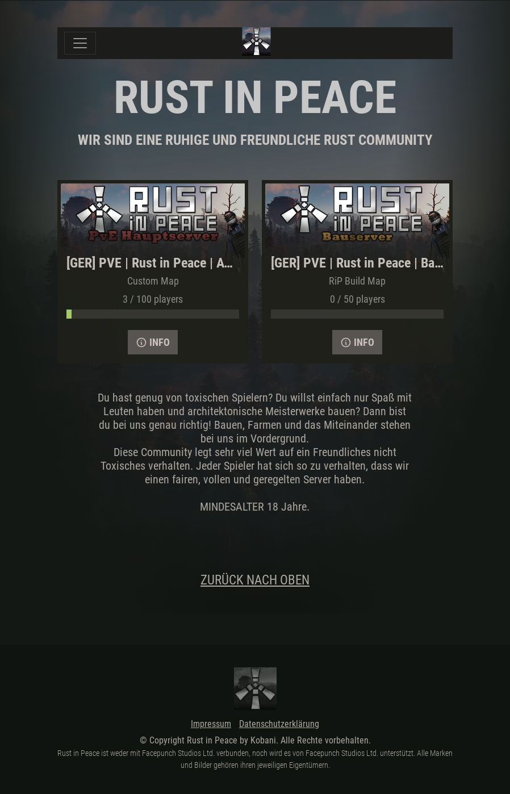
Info (153, 342)
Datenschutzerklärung (279, 723)
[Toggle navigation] (80, 43)
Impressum (211, 723)
